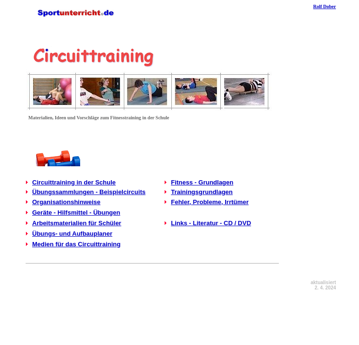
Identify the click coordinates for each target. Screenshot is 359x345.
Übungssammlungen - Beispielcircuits (88, 192)
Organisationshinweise (66, 202)
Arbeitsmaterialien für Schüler (76, 223)
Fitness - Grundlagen (202, 182)
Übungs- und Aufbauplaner (72, 233)
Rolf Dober (324, 6)
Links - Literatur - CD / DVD (211, 223)
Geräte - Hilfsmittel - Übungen (76, 212)
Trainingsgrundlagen (202, 192)
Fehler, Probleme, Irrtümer (210, 202)
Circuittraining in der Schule (74, 182)
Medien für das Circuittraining (76, 244)
